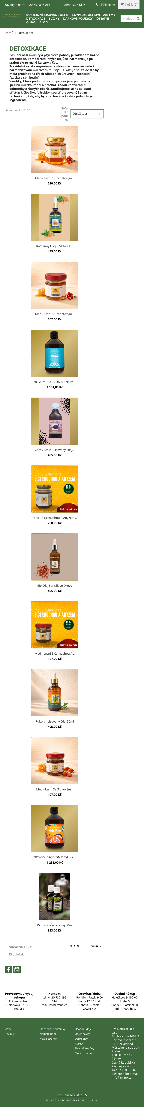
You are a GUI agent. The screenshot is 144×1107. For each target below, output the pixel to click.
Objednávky (82, 1034)
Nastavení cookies (72, 1095)
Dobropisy (81, 1038)
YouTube (17, 969)
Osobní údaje (83, 1029)
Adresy (79, 1043)
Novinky (9, 1034)
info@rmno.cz (122, 1077)
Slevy (7, 1029)
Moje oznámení (84, 1053)
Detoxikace (35, 18)
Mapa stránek (48, 1038)
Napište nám (48, 1034)
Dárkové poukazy (78, 18)
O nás (31, 22)
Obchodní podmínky (52, 1029)
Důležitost (87, 114)
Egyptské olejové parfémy (93, 15)
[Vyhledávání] (131, 18)
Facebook (8, 969)
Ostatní (102, 18)
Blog (43, 22)
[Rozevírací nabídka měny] (80, 5)
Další (97, 946)
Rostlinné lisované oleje (47, 15)
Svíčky (54, 18)
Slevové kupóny (84, 1048)
